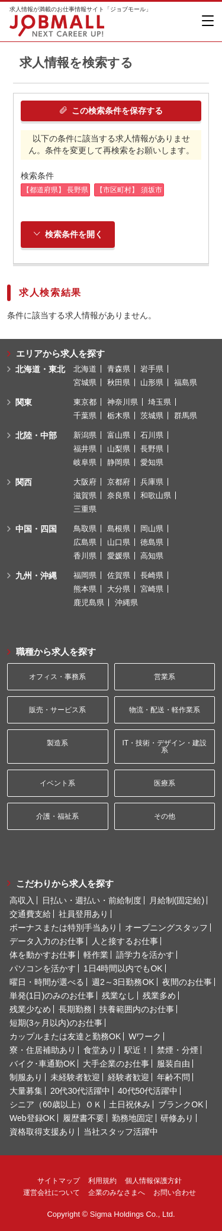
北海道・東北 (40, 369)
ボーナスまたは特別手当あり (63, 927)
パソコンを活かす (42, 968)
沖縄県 (126, 602)
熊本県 (84, 589)
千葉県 (84, 415)
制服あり (26, 1077)
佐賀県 (118, 575)
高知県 (151, 556)
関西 (23, 482)
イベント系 (57, 783)
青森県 (118, 369)
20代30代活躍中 (80, 1091)
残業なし (118, 995)
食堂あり (100, 1050)
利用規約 (102, 1181)
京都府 (118, 482)
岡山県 (151, 528)
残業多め (159, 995)
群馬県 (185, 415)
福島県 (185, 382)
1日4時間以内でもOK (123, 968)
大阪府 (84, 482)
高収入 (21, 900)
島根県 (118, 528)
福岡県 (84, 575)
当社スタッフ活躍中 (120, 1131)
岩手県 (151, 369)
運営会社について (51, 1192)
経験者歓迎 (128, 1077)
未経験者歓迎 (75, 1077)
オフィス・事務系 (57, 677)
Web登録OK (32, 1118)
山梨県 (118, 449)
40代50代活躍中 (148, 1091)
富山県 (118, 435)
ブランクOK (180, 1104)
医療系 (164, 783)
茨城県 (151, 415)
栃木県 (118, 415)
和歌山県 (155, 495)
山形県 (151, 382)
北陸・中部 (36, 435)
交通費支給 (30, 914)
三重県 (84, 509)
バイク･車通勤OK (42, 1063)
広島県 (84, 542)
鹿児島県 (88, 602)
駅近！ (136, 1050)
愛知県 (151, 462)
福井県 (84, 449)
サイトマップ (58, 1181)
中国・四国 (36, 529)
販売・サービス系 (57, 710)
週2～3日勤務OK (123, 982)
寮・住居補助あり (42, 1050)
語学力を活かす (145, 954)
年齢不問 (173, 1077)
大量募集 (26, 1091)
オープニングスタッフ (166, 927)
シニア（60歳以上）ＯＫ (55, 1104)
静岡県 (118, 462)
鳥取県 (84, 528)
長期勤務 (75, 1009)
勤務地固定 (132, 1118)
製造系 (57, 743)
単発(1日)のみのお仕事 (51, 995)
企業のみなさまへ (116, 1192)
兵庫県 (151, 482)
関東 (23, 402)
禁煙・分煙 (177, 1050)
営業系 (164, 677)
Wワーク (144, 1036)
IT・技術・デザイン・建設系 (164, 746)
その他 (164, 816)
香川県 (84, 556)
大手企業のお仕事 (116, 1063)
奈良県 (118, 495)
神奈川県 (122, 402)
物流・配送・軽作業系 (164, 710)
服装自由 (173, 1063)
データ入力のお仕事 (46, 941)
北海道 (84, 369)
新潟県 (84, 435)
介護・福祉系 (57, 816)
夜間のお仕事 (187, 982)
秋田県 (118, 382)
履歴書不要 (83, 1118)
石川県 (151, 435)
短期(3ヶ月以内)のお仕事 (55, 1023)
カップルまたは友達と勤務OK (65, 1036)
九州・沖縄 (36, 575)
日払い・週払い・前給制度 (91, 900)
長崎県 (151, 575)
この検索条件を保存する (111, 110)
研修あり (177, 1118)
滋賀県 (84, 495)
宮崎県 (151, 589)
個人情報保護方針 (153, 1181)
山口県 (118, 542)
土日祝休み (129, 1104)
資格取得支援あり (42, 1131)
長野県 (151, 449)
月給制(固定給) (176, 900)
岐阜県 (84, 462)
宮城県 (84, 382)
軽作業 (95, 954)
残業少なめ (30, 1009)
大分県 (118, 589)
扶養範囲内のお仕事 (136, 1009)
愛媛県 (118, 556)
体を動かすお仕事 (42, 954)
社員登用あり (83, 914)
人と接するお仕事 (125, 941)
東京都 (84, 402)
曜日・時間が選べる (46, 982)
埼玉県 (159, 402)
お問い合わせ (174, 1192)
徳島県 (151, 542)
